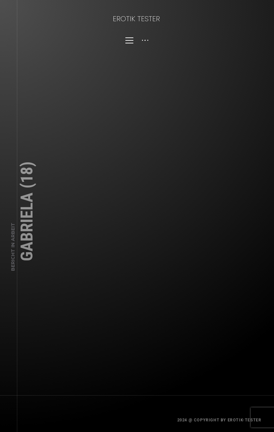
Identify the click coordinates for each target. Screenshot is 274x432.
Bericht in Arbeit (13, 247)
